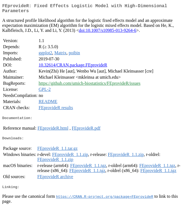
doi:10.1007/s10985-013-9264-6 (108, 32)
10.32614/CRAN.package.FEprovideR (72, 67)
